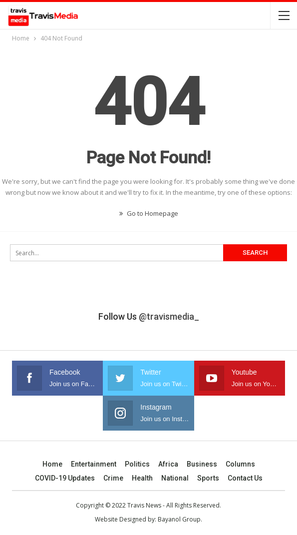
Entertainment (93, 464)
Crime (113, 478)
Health (142, 478)
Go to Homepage (148, 213)
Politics (137, 464)
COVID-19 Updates (65, 478)
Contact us (245, 478)
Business (202, 464)
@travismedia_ (169, 316)
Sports (208, 478)
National (175, 478)
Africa (168, 464)
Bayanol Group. (180, 519)
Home (52, 464)
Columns (240, 464)
